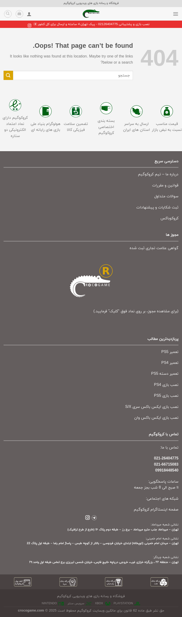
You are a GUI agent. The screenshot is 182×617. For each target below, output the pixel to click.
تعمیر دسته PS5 (164, 373)
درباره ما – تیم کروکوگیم (158, 174)
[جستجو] (8, 14)
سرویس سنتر (76, 603)
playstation (123, 603)
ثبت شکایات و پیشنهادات (157, 207)
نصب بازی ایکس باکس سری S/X (151, 407)
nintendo (49, 603)
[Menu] (175, 14)
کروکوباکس (169, 218)
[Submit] (8, 75)
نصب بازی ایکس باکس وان (156, 417)
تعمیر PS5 (169, 352)
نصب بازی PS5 (166, 395)
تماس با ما (169, 447)
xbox (99, 603)
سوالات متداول (166, 196)
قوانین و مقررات (165, 185)
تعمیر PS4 (169, 363)
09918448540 (166, 470)
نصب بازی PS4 (166, 385)
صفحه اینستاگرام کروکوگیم (156, 509)
